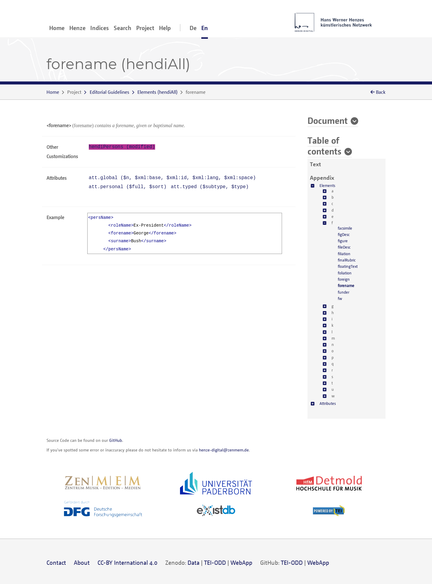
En (204, 28)
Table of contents (324, 145)
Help (165, 28)
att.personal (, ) (127, 187)
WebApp (241, 562)
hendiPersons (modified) (122, 147)
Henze (77, 28)
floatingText (348, 266)
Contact (56, 562)
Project (145, 28)
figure (343, 240)
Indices (99, 28)
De (193, 28)
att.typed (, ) (210, 187)
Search (122, 28)
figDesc (344, 234)
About (82, 562)
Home (56, 28)
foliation (345, 273)
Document (328, 120)
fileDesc (344, 247)
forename (346, 285)
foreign (344, 279)
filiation (344, 253)
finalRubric (347, 260)
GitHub (115, 440)
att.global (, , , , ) (172, 178)
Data (194, 562)
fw (340, 298)
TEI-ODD (215, 562)
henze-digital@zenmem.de (224, 449)
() (157, 92)
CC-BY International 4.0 (128, 562)
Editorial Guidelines (109, 92)
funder (343, 292)
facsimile (345, 228)
